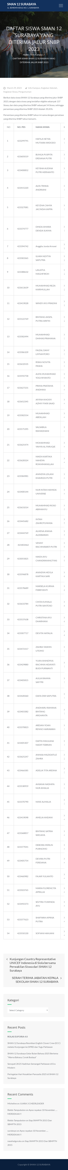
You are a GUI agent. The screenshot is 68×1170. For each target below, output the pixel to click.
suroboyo (11, 1130)
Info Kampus (34, 88)
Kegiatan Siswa (10, 91)
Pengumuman (24, 91)
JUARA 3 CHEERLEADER (32, 1103)
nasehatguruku (14, 1141)
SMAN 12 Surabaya (21, 4)
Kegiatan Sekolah (49, 88)
